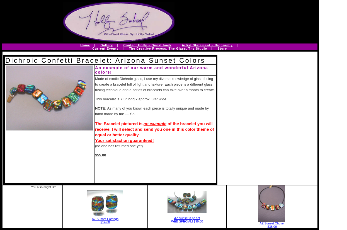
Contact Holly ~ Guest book (147, 45)
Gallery (106, 45)
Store (222, 48)
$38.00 (272, 226)
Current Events (105, 48)
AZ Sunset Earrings (105, 219)
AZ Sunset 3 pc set (187, 218)
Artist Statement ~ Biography (207, 45)
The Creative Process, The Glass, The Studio (168, 48)
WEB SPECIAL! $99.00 (187, 221)
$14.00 (105, 222)
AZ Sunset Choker (272, 223)
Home (85, 45)
